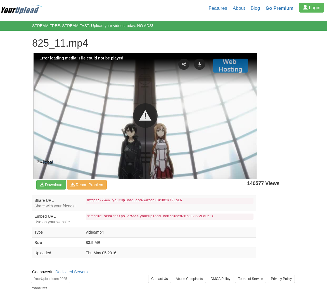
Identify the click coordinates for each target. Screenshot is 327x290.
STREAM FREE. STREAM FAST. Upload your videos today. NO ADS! (92, 25)
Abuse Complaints (189, 279)
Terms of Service (250, 279)
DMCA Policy (220, 279)
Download (51, 185)
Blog (255, 8)
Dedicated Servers (71, 272)
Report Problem (87, 185)
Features (218, 8)
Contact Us (159, 279)
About (239, 8)
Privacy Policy (281, 279)
